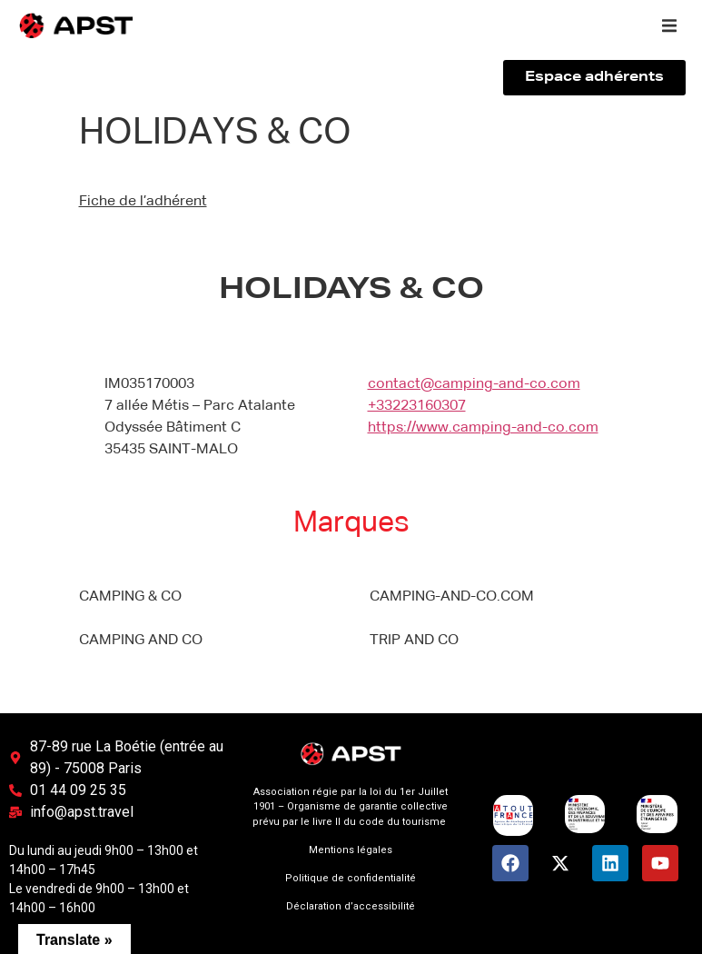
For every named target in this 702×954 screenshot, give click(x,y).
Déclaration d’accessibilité (350, 906)
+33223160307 (417, 406)
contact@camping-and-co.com (474, 384)
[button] (669, 25)
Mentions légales (350, 850)
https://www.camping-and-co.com (483, 428)
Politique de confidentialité (350, 878)
